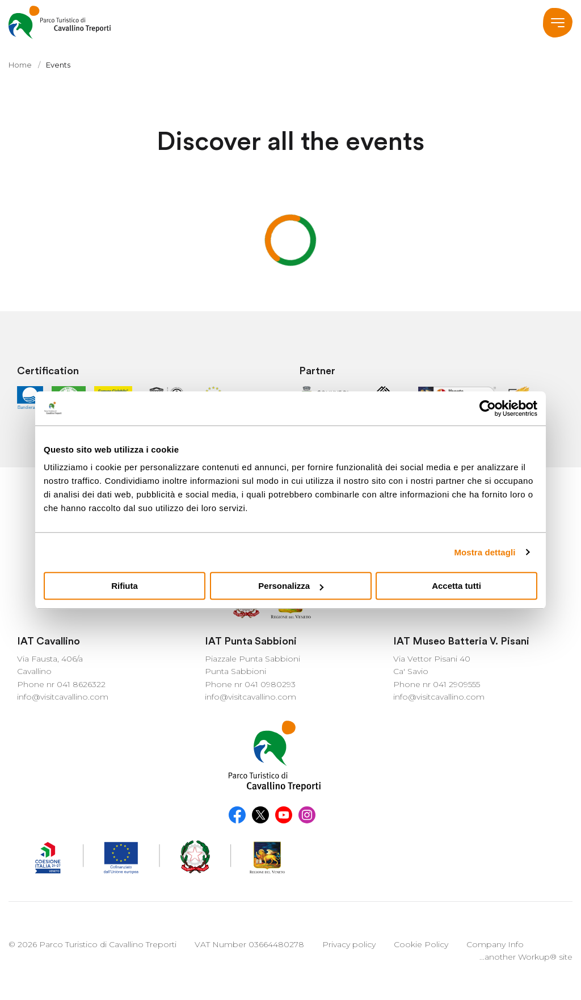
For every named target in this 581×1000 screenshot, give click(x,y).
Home (20, 64)
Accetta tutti (456, 586)
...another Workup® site (525, 957)
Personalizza (290, 586)
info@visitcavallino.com (62, 697)
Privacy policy (349, 944)
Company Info (495, 944)
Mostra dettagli (484, 552)
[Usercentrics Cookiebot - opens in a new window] (487, 408)
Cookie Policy (421, 944)
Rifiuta (124, 586)
